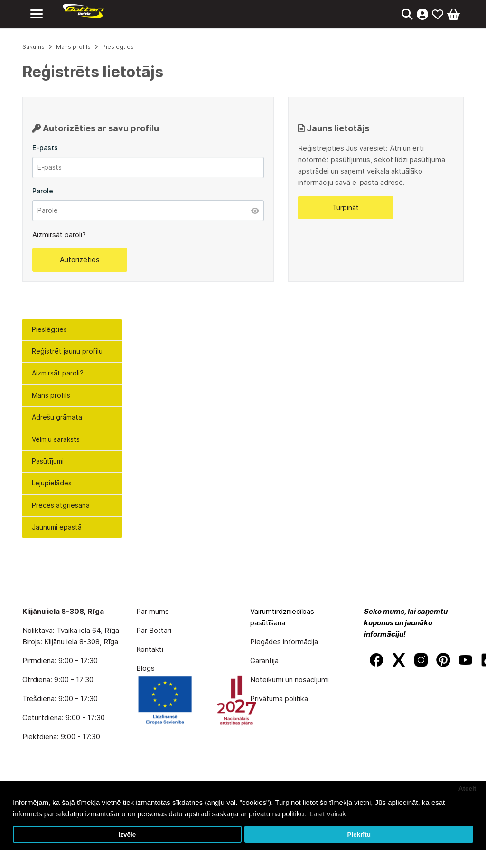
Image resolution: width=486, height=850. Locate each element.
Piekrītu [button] (359, 834)
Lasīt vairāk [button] (327, 814)
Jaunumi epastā (57, 527)
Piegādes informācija (284, 641)
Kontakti (149, 649)
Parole (42, 191)
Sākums (33, 46)
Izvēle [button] (127, 834)
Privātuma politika (279, 698)
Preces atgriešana (61, 505)
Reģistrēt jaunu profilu (67, 351)
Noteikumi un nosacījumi (289, 679)
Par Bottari (153, 630)
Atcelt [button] (467, 788)
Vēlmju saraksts (56, 439)
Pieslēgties (49, 329)
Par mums (152, 611)
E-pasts (45, 148)
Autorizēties (80, 259)
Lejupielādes (52, 483)
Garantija (264, 660)
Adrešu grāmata (57, 417)
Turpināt (345, 207)
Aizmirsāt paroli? (58, 373)
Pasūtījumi (48, 461)
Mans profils (51, 395)
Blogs (145, 668)
